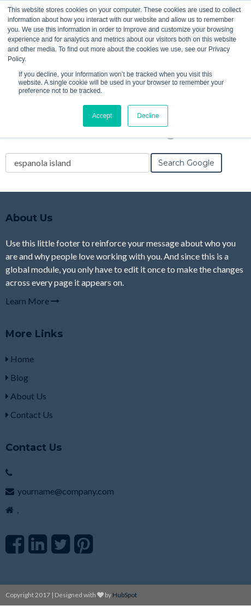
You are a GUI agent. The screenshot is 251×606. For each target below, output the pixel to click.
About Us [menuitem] (25, 396)
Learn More (32, 301)
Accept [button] (102, 116)
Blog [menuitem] (16, 377)
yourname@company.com (65, 491)
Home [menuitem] (19, 359)
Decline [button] (148, 116)
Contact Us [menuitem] (29, 414)
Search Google (186, 163)
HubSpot (124, 595)
